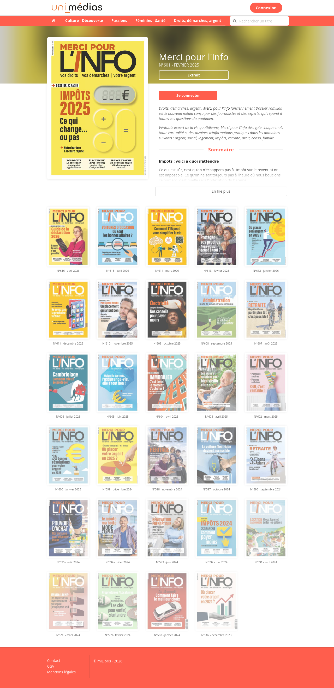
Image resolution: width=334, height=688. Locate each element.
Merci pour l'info (217, 108)
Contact (53, 661)
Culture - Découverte (84, 20)
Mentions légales (61, 671)
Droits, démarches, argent (197, 20)
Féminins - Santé (150, 20)
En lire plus (221, 191)
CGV (50, 666)
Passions (119, 20)
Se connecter (188, 95)
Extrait (194, 75)
